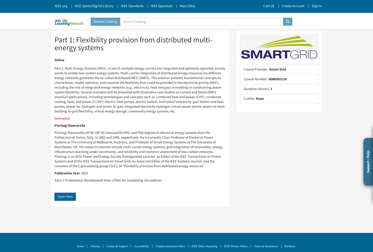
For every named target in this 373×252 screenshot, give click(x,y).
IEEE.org (61, 6)
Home (80, 246)
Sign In (317, 6)
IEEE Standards (132, 6)
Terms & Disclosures (266, 246)
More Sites (187, 6)
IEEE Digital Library (94, 6)
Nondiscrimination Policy (170, 246)
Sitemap (95, 246)
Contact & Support (117, 246)
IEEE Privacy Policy (236, 246)
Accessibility (141, 246)
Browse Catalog (105, 21)
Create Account (293, 6)
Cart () (269, 6)
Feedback (290, 246)
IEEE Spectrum (161, 6)
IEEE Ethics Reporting (204, 246)
